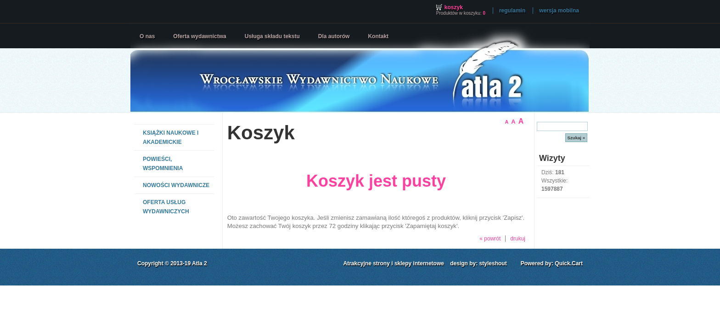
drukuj (517, 238)
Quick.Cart (569, 263)
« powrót (490, 238)
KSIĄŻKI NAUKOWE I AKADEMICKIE (170, 137)
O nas (147, 36)
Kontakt (378, 36)
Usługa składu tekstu (272, 36)
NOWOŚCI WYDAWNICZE (176, 185)
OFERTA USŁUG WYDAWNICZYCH (166, 207)
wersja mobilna (559, 10)
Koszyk (453, 7)
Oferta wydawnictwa (199, 36)
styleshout (493, 263)
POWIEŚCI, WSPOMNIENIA (163, 163)
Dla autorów (334, 36)
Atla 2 (199, 263)
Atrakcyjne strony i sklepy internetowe (393, 263)
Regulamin (512, 10)
